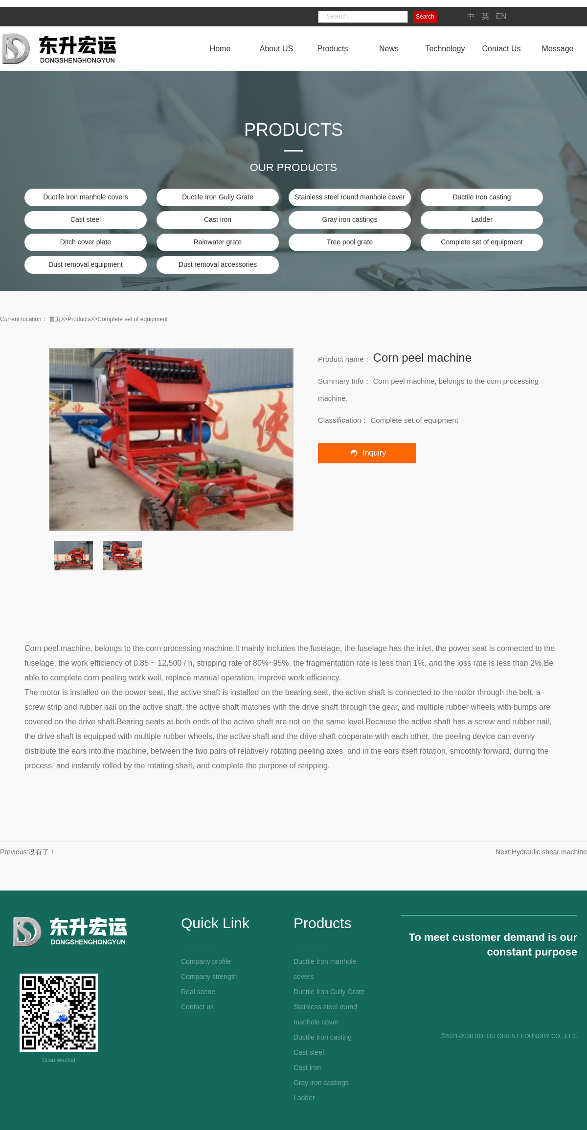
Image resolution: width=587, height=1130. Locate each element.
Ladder (482, 219)
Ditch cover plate (85, 242)
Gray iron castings (350, 219)
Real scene (198, 992)
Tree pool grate (350, 242)
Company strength (209, 976)
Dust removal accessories (218, 264)
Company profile (206, 961)
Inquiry (367, 453)
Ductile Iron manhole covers (85, 197)
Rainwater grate (218, 242)
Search (425, 16)
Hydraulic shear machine (549, 852)
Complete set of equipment (481, 242)
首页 (55, 319)
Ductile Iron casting (481, 197)
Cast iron (217, 219)
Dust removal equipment (85, 264)
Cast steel (85, 219)
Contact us (197, 1007)
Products (79, 319)
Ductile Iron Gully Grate (217, 197)
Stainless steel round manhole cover (349, 197)
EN (501, 16)
